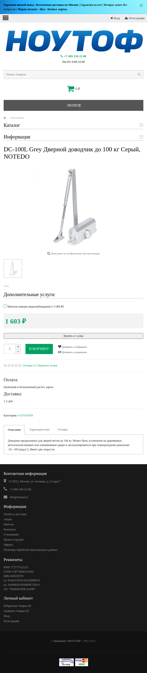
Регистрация (135, 18)
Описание (14, 429)
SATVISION (17, 117)
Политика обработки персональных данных (31, 549)
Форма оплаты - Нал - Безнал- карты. (42, 9)
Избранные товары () (17, 606)
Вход (115, 18)
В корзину (39, 349)
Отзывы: (29, 365)
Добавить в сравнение (72, 352)
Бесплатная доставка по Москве (57, 5)
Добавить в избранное (72, 346)
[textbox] (73, 74)
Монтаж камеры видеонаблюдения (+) (34, 306)
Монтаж (9, 524)
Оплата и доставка (15, 514)
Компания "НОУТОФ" (67, 641)
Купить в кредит (14, 539)
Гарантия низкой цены (19, 5)
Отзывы (63, 429)
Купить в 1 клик (73, 336)
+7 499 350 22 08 (73, 56)
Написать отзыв (47, 365)
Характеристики (39, 429)
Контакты (10, 529)
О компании (11, 534)
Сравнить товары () (16, 611)
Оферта (8, 544)
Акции (8, 519)
